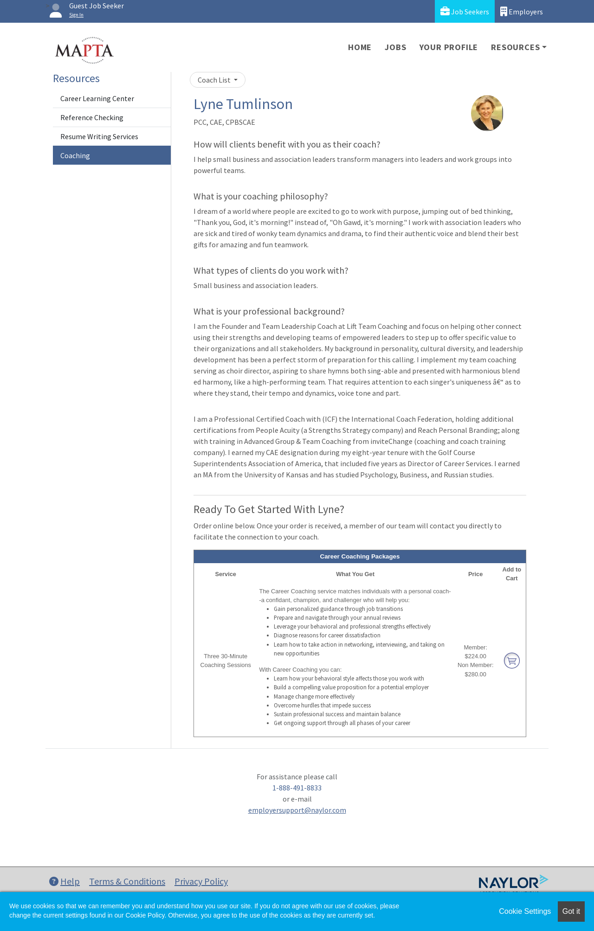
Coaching (75, 155)
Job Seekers (464, 11)
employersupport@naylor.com (297, 810)
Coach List (215, 79)
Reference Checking (91, 117)
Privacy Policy (201, 881)
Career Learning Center (97, 98)
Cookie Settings (525, 911)
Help (64, 881)
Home (360, 47)
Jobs (395, 47)
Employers (521, 11)
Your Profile (449, 47)
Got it (571, 911)
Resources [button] (515, 47)
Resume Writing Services (99, 136)
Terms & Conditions (127, 881)
